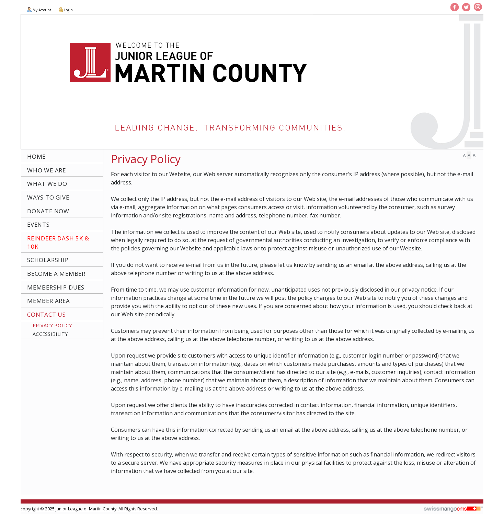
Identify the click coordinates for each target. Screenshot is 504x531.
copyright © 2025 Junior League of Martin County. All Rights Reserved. (89, 509)
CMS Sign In (24, 504)
